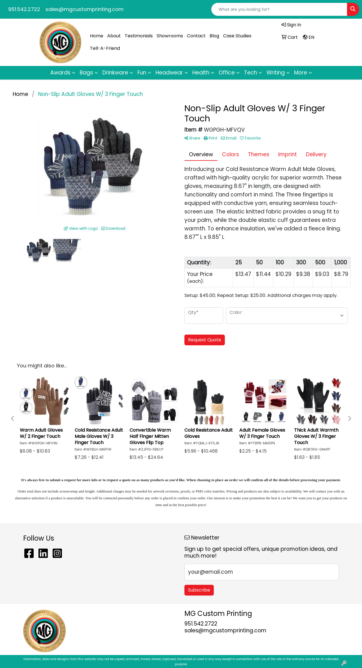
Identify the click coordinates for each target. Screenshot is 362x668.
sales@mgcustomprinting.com (85, 9)
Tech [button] (250, 72)
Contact (196, 36)
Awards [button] (60, 72)
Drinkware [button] (115, 72)
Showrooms (170, 36)
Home (96, 36)
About (114, 36)
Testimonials (139, 36)
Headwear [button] (169, 72)
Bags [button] (86, 72)
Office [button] (227, 72)
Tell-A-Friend (105, 48)
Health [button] (200, 72)
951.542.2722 (24, 9)
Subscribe (199, 590)
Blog (214, 36)
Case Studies (237, 36)
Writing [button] (275, 72)
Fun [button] (141, 72)
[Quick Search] (279, 9)
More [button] (300, 72)
